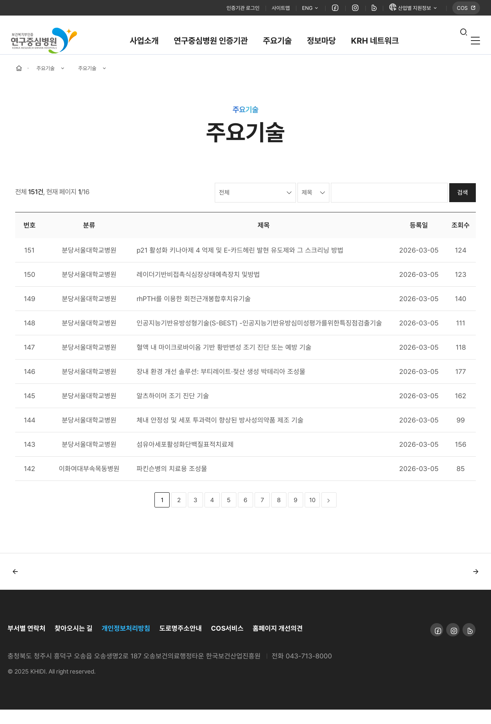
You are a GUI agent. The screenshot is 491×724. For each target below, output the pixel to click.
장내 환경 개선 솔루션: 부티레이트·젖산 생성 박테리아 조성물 (221, 386)
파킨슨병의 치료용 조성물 (172, 483)
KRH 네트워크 (375, 43)
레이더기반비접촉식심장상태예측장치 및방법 (198, 289)
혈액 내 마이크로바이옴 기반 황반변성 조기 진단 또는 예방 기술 (224, 362)
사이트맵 (267, 9)
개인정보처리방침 (126, 643)
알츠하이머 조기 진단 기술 (173, 410)
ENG (299, 9)
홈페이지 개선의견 (278, 643)
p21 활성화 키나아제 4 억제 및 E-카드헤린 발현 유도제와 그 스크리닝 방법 (240, 265)
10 (312, 514)
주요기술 (277, 43)
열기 (455, 43)
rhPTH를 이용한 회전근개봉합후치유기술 (194, 313)
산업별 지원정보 (407, 9)
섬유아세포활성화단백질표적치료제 (185, 459)
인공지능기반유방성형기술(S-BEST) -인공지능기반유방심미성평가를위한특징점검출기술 (259, 337)
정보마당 (321, 43)
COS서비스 (227, 643)
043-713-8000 (309, 670)
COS (462, 9)
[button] (15, 586)
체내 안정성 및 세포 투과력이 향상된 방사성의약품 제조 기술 (220, 434)
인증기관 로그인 (225, 9)
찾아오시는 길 (74, 643)
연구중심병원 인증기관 (211, 43)
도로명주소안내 (180, 643)
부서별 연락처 (27, 643)
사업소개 (144, 43)
